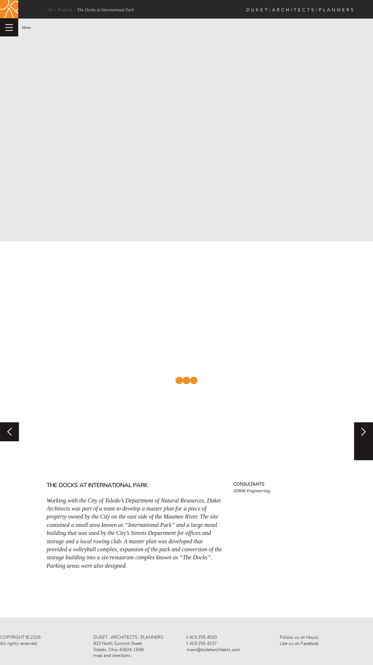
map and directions (112, 655)
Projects (65, 9)
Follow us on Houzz (299, 637)
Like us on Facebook (299, 643)
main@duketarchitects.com (213, 650)
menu (26, 27)
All (49, 9)
